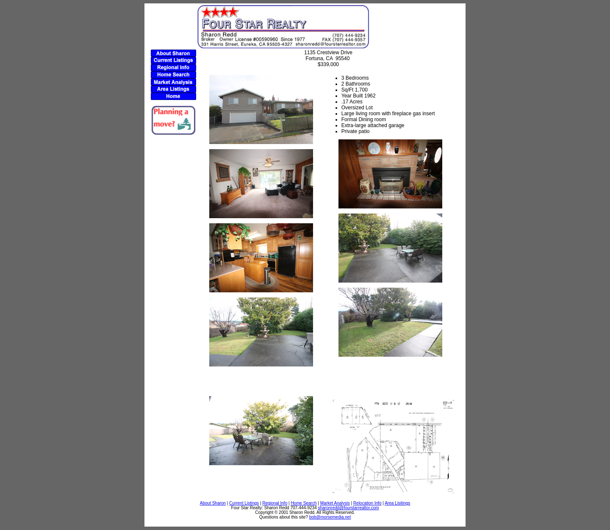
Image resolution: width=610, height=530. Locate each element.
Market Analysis (335, 503)
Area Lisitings (397, 503)
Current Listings (244, 503)
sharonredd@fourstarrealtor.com (348, 507)
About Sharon (213, 503)
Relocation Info (367, 503)
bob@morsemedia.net (330, 517)
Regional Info (274, 503)
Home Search (303, 503)
